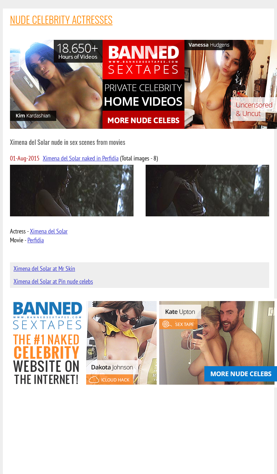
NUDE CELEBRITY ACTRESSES (61, 19)
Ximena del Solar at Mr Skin (44, 268)
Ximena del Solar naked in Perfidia (81, 158)
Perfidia (35, 240)
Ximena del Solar (49, 231)
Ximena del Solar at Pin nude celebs (53, 281)
